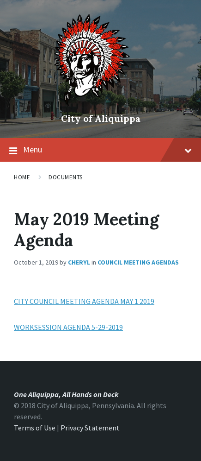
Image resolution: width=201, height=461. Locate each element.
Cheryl (79, 262)
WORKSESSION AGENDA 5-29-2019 (68, 327)
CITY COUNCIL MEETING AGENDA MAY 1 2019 (84, 301)
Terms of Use (34, 427)
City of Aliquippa (100, 118)
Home (22, 177)
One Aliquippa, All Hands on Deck (66, 394)
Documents (66, 177)
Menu (107, 149)
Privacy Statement (90, 427)
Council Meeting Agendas (138, 262)
